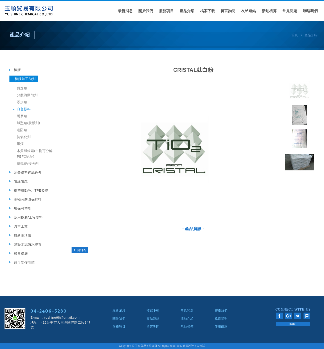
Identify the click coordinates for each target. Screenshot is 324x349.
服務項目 (166, 11)
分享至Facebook (279, 316)
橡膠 (17, 70)
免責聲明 (221, 318)
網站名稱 (28, 11)
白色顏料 (24, 109)
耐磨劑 (22, 116)
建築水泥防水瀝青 (28, 244)
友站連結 (248, 11)
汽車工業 (21, 226)
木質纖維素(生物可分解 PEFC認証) (35, 153)
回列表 (80, 250)
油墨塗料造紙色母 (28, 172)
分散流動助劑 (27, 95)
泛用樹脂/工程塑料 (28, 217)
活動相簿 (269, 11)
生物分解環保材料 (28, 199)
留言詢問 (228, 11)
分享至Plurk (307, 316)
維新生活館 (22, 235)
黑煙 (20, 144)
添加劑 (22, 102)
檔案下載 (207, 11)
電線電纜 (21, 181)
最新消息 (125, 11)
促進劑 (22, 88)
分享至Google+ (288, 316)
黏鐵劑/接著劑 (28, 163)
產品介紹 (187, 11)
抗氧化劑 (24, 137)
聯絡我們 (310, 11)
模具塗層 (21, 253)
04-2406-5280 (48, 311)
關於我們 (145, 11)
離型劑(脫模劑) (28, 123)
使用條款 (221, 326)
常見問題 (289, 11)
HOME (293, 324)
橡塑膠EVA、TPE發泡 (31, 190)
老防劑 (22, 130)
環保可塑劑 (22, 208)
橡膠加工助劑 (25, 79)
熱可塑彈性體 (24, 262)
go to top (314, 273)
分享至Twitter (297, 316)
